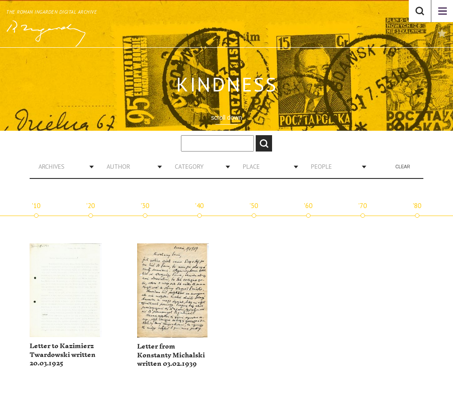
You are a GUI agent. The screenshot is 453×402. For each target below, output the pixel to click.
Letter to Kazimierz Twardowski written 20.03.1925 (63, 354)
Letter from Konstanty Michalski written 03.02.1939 (171, 355)
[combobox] (63, 166)
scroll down (226, 117)
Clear (402, 166)
